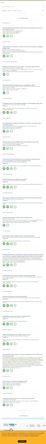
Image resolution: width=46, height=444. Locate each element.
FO (23, 366)
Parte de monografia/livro (8, 212)
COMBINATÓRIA (9, 301)
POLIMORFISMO (9, 262)
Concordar (22, 441)
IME (24, 50)
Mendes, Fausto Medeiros (25, 359)
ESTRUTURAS (24, 321)
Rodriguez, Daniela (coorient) (33, 237)
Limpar (43, 10)
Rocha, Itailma (20, 30)
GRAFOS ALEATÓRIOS (10, 222)
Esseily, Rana (32, 360)
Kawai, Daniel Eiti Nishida (7, 126)
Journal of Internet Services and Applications (13, 88)
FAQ (27, 425)
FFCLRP (27, 366)
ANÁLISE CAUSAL (19, 184)
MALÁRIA (14, 262)
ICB (24, 260)
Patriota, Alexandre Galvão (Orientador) (19, 336)
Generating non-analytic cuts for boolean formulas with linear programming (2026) (22, 197)
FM (24, 366)
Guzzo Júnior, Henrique (17, 126)
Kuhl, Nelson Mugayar (16, 49)
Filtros (4, 10)
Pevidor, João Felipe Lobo (7, 199)
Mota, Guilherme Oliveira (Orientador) (18, 297)
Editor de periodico (6, 80)
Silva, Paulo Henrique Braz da (8, 360)
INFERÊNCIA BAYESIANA (10, 281)
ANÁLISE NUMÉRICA (6, 53)
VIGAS (17, 321)
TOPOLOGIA (8, 339)
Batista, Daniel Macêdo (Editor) (8, 86)
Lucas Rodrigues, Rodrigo (21, 382)
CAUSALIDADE (28, 281)
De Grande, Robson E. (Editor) (35, 86)
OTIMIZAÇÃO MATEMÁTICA (31, 202)
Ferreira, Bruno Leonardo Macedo (29, 126)
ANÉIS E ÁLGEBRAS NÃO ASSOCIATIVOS (13, 128)
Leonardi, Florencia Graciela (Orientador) (19, 237)
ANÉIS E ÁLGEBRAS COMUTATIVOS (12, 33)
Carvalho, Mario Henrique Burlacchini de (32, 358)
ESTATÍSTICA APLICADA (20, 262)
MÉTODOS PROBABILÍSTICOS (26, 301)
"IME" (9, 10)
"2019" (20, 10)
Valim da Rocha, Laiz (13, 382)
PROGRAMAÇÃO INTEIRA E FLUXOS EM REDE (17, 202)
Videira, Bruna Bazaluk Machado (8, 276)
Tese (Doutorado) (6, 231)
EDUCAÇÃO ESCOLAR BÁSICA (11, 165)
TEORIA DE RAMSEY (35, 301)
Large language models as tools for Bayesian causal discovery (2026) (19, 275)
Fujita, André (11, 218)
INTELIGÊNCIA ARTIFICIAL (23, 71)
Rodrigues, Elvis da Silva (7, 317)
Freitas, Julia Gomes (15, 364)
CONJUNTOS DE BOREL (25, 339)
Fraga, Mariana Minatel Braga (36, 359)
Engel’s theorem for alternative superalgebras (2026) (15, 381)
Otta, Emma (40, 365)
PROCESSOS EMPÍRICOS (10, 241)
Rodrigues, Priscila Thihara (19, 258)
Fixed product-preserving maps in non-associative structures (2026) (18, 398)
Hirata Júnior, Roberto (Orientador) (18, 104)
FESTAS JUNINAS (20, 165)
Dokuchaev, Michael (6, 30)
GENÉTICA (8, 367)
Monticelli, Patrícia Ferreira (7, 358)
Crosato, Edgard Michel (7, 357)
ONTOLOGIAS (31, 71)
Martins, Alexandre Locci (7, 68)
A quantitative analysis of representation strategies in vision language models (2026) (22, 103)
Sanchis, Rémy (19, 143)
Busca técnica (39, 426)
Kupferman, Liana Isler (32, 365)
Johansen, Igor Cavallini (30, 258)
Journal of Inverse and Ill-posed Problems (12, 50)
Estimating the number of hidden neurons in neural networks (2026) (18, 236)
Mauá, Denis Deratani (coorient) (36, 276)
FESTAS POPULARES (28, 165)
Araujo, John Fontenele (27, 357)
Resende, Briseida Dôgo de (18, 358)
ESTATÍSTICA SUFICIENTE (15, 339)
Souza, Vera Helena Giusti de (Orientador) (17, 162)
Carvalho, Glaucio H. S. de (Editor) (9, 87)
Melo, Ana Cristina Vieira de (17, 68)
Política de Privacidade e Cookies (31, 435)
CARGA (20, 321)
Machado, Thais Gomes (11, 365)
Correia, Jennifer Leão (23, 363)
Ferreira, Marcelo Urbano (12, 259)
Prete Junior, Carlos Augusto (8, 257)
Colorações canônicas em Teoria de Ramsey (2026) (15, 296)
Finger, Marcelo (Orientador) (17, 199)
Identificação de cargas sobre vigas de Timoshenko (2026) (16, 316)
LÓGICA (7, 202)
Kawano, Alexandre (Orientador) (17, 317)
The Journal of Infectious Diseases (11, 260)
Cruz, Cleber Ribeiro (6, 162)
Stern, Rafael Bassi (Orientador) (18, 180)
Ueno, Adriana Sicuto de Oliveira (26, 364)
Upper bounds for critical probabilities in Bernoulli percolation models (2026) (20, 142)
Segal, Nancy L (26, 360)
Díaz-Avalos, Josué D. (6, 49)
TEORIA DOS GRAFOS (18, 222)
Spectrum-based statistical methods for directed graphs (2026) (17, 217)
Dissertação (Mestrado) (7, 98)
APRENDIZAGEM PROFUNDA (8, 109)
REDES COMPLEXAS (26, 222)
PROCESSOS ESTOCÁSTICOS (17, 145)
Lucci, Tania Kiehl (39, 360)
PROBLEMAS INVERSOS (38, 52)
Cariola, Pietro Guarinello (7, 104)
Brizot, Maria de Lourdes (16, 357)
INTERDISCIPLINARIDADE (36, 165)
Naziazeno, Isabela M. (27, 257)
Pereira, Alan (14, 143)
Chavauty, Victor (5, 218)
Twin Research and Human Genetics (11, 366)
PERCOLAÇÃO (25, 145)
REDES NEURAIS (18, 241)
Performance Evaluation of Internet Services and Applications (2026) (19, 85)
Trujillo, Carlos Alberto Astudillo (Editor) (22, 86)
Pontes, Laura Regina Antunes (22, 365)
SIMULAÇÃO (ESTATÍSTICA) (37, 184)
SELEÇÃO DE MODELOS (26, 241)
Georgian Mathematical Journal (11, 127)
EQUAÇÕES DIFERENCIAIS (11, 321)
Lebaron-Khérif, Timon (6, 364)
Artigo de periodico (6, 22)
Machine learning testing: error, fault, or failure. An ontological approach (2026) (21, 66)
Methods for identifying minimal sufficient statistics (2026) (16, 334)
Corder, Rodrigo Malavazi (22, 259)
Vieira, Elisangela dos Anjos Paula (34, 363)
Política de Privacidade (32, 426)
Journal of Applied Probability (10, 144)
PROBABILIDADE (9, 145)
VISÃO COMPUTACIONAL (20, 108)
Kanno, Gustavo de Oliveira (7, 180)
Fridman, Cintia (16, 359)
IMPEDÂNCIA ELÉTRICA (15, 52)
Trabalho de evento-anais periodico (10, 61)
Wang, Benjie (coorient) (8, 278)
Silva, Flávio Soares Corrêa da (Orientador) (22, 276)
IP (25, 366)
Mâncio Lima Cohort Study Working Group (35, 259)
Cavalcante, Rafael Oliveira (7, 336)
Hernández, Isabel (6, 382)
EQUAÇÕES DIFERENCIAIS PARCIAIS (27, 52)
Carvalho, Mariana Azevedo (7, 359)
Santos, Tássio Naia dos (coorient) (32, 297)
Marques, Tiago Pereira (7, 237)
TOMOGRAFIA (8, 52)
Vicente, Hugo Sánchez (7, 297)
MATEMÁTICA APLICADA (14, 367)
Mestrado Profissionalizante (8, 154)
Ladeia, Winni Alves (9, 258)
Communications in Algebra (10, 383)
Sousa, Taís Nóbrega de (18, 257)
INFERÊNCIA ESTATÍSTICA (11, 184)
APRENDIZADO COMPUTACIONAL (12, 71)
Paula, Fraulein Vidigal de (36, 357)
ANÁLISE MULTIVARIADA (27, 184)
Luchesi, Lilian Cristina (14, 363)
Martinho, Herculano (18, 360)
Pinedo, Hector (13, 30)
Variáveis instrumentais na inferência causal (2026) (15, 179)
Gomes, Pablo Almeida (7, 143)
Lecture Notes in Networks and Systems (12, 69)
